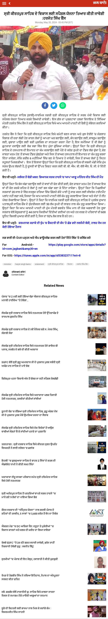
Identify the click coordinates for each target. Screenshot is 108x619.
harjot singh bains (23, 264)
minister (7, 264)
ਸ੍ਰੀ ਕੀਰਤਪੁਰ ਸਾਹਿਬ (55, 264)
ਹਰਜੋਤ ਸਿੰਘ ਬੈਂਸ (82, 264)
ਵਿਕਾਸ (69, 264)
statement (39, 264)
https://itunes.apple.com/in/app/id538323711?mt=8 (47, 255)
